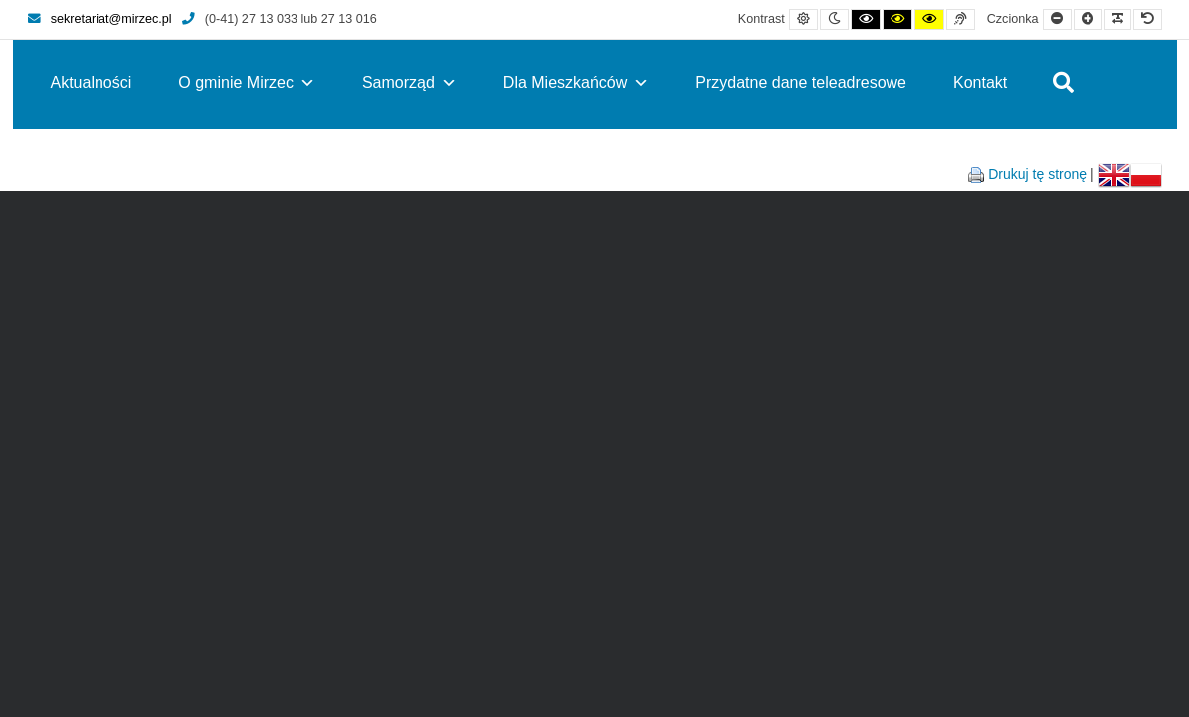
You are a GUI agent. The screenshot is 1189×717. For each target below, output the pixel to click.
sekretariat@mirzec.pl (100, 19)
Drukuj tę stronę (1037, 174)
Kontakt (980, 82)
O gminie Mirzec (246, 82)
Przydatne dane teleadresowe (800, 82)
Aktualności (91, 82)
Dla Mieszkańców (576, 82)
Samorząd (409, 82)
